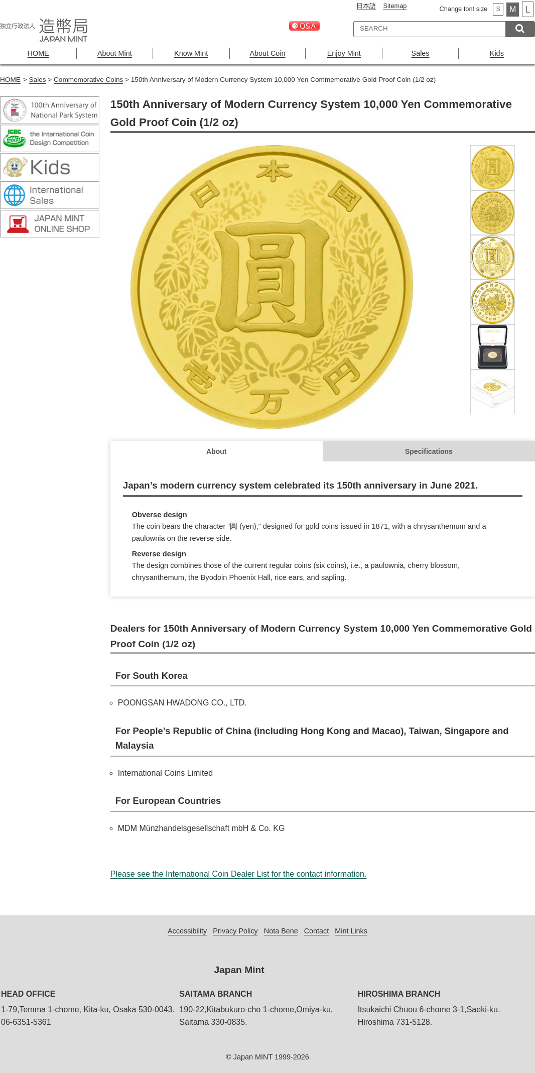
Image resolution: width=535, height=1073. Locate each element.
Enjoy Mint (344, 53)
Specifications (429, 451)
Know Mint (191, 53)
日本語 (366, 6)
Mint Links (351, 931)
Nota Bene (281, 931)
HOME (38, 53)
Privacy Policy (235, 931)
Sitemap (395, 6)
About (216, 451)
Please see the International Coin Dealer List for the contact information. (238, 874)
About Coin (267, 53)
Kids (497, 53)
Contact (316, 931)
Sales (421, 53)
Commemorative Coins (88, 79)
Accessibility (187, 931)
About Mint (114, 53)
